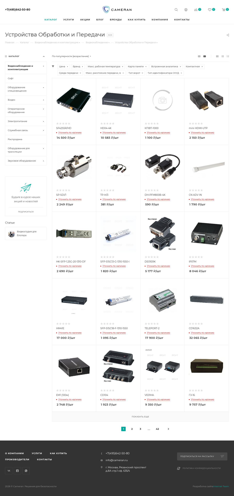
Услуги (37, 453)
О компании (14, 453)
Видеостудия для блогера (27, 233)
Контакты (44, 459)
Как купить (58, 453)
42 (157, 428)
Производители (17, 459)
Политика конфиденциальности (202, 468)
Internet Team (221, 486)
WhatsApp (26, 470)
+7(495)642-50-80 (17, 9)
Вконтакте (8, 470)
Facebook (17, 470)
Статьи (10, 222)
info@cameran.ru (117, 460)
